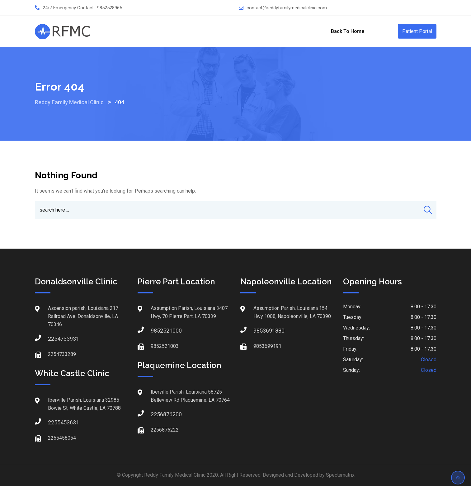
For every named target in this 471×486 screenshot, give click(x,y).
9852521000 (157, 330)
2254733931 (54, 338)
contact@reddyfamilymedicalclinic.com (287, 8)
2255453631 (54, 422)
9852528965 (109, 8)
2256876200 (157, 414)
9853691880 (259, 330)
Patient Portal (417, 31)
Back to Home (347, 31)
